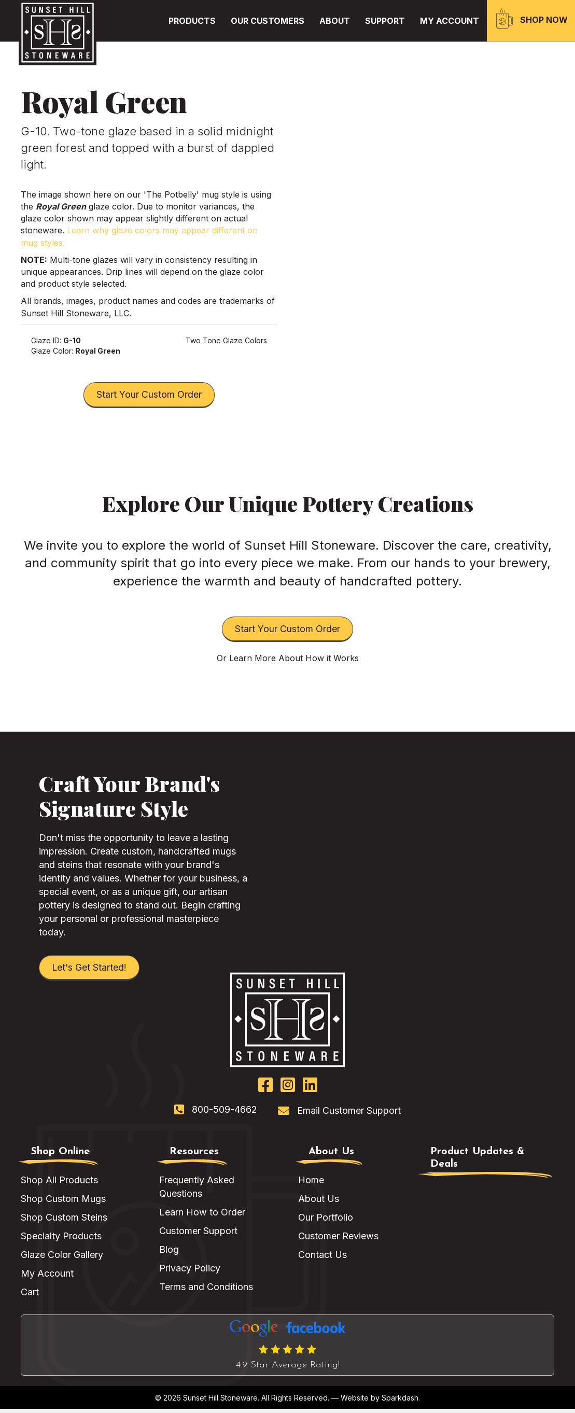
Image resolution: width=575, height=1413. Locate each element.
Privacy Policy (189, 1272)
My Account (47, 1277)
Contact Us (322, 1259)
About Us (318, 1202)
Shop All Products (59, 1184)
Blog (169, 1254)
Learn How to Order (202, 1216)
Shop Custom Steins (64, 1221)
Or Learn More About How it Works (288, 661)
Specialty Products (61, 1240)
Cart (30, 1296)
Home (311, 1184)
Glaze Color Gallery (62, 1259)
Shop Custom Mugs (63, 1202)
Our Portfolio (325, 1221)
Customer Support (198, 1234)
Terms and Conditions (206, 1291)
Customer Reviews (338, 1240)
